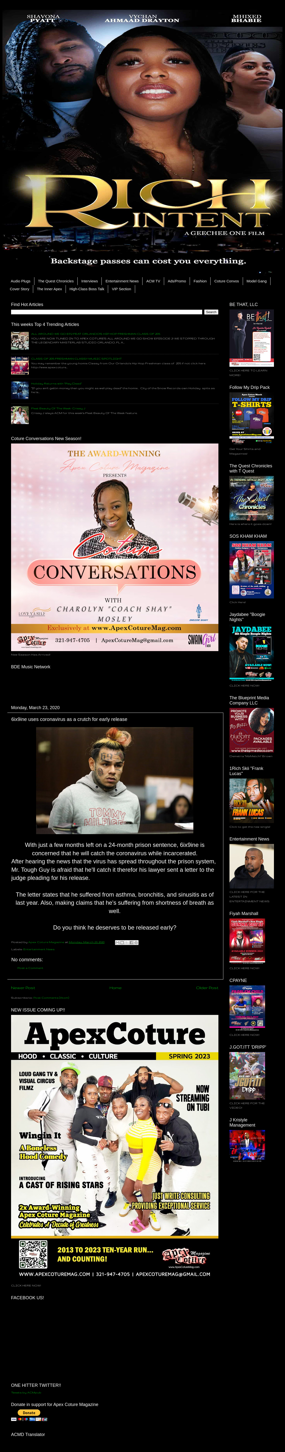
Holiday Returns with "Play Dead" (56, 383)
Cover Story (19, 289)
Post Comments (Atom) (51, 997)
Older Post (207, 987)
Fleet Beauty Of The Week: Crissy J (58, 408)
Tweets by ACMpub (26, 1392)
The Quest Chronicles (56, 281)
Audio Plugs (20, 281)
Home (116, 987)
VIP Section (121, 289)
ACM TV (153, 281)
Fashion (200, 281)
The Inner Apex (49, 289)
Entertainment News (122, 281)
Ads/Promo (177, 281)
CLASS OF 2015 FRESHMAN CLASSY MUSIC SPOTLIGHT (76, 358)
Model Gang (257, 281)
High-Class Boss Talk (87, 289)
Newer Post (23, 987)
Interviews (89, 281)
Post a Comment (30, 967)
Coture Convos (226, 281)
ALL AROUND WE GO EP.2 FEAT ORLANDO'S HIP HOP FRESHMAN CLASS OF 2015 (95, 333)
